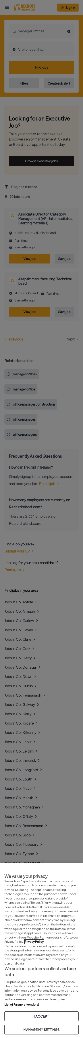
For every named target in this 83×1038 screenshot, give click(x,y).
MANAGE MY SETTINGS (41, 1029)
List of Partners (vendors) (21, 1004)
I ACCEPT (41, 1016)
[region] (41, 950)
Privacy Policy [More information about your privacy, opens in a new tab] (34, 941)
